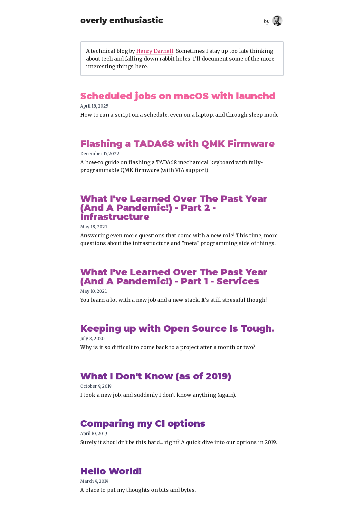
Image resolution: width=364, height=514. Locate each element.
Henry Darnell (154, 51)
